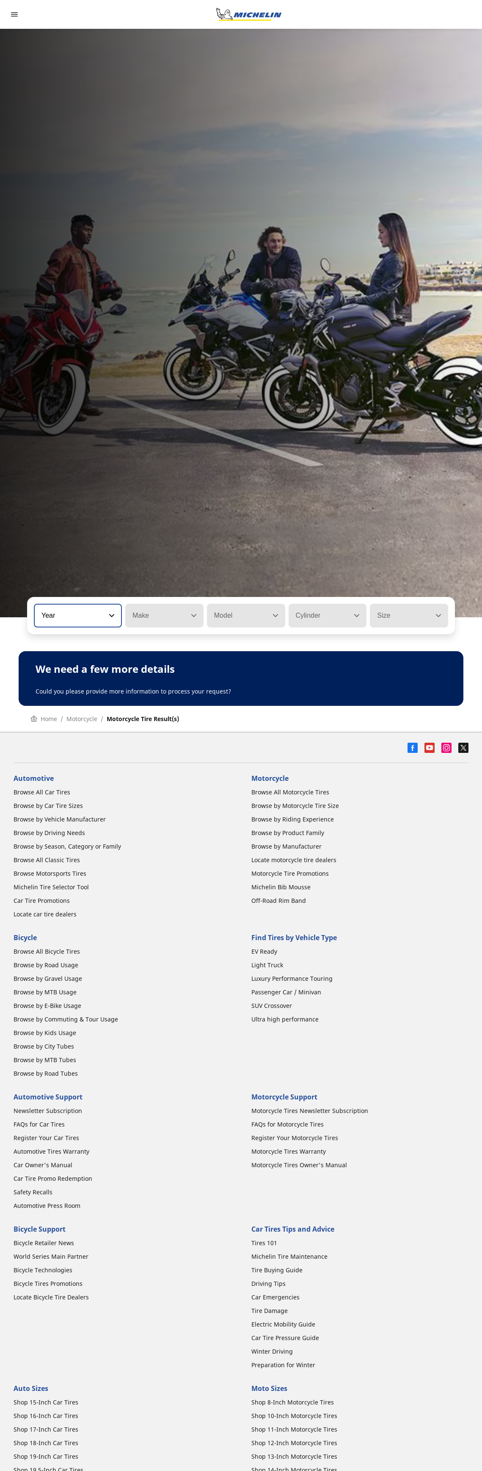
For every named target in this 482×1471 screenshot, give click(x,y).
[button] (110, 615)
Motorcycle (81, 719)
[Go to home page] (249, 14)
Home (43, 719)
